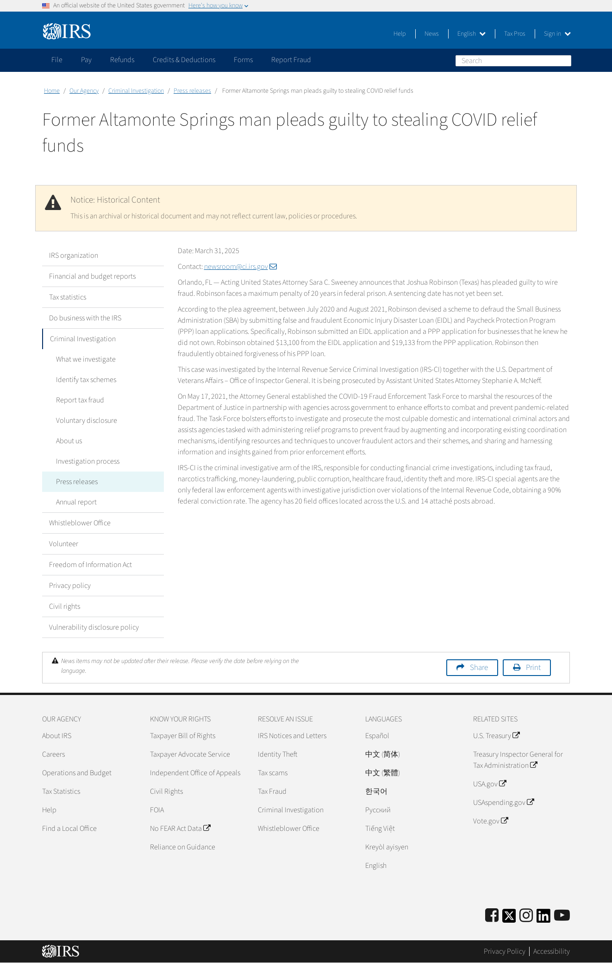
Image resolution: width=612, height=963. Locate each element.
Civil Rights (166, 791)
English (471, 33)
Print (533, 667)
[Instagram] (526, 916)
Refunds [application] (122, 60)
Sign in (557, 33)
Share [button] (479, 667)
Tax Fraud (272, 791)
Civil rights (64, 606)
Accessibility (551, 951)
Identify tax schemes (86, 380)
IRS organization (73, 255)
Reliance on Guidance (182, 847)
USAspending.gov (503, 802)
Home (52, 91)
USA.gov (489, 784)
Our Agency (84, 91)
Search (564, 60)
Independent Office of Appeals (195, 773)
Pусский (378, 810)
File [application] (56, 60)
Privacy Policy (504, 951)
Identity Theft (277, 754)
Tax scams (272, 773)
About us (69, 441)
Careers (53, 754)
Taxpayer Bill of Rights (182, 736)
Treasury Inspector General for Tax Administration (518, 760)
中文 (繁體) (382, 773)
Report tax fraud (80, 400)
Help (399, 33)
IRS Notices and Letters (292, 736)
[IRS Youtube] (562, 916)
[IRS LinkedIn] (543, 918)
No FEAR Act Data (180, 828)
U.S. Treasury (496, 736)
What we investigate (86, 359)
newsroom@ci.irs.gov (240, 266)
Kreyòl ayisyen (386, 847)
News (432, 33)
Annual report (76, 502)
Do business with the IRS (85, 318)
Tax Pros (514, 33)
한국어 (376, 791)
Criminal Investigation (136, 91)
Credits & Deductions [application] (184, 60)
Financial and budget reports (92, 276)
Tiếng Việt (380, 828)
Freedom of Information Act (90, 565)
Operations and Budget (77, 773)
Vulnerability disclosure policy (94, 627)
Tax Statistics (61, 791)
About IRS (56, 736)
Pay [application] (86, 60)
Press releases (192, 91)
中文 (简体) (382, 754)
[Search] (513, 60)
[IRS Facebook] (492, 916)
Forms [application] (243, 60)
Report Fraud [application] (291, 60)
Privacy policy (70, 585)
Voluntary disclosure (86, 420)
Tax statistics (67, 297)
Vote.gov (490, 821)
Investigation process (87, 461)
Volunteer (63, 544)
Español (377, 736)
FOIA (157, 810)
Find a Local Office (69, 828)
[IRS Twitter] (509, 918)
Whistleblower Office (80, 523)
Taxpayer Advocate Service (190, 754)
